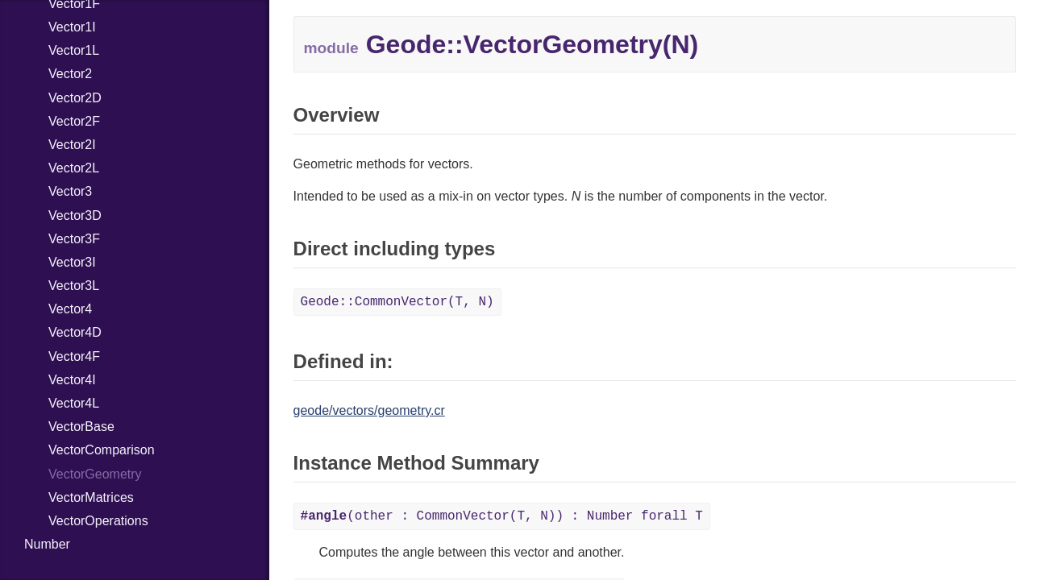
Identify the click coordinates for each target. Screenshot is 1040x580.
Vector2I (72, 144)
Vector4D (75, 332)
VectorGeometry (95, 474)
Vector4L (73, 403)
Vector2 (70, 74)
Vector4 (70, 309)
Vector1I (72, 27)
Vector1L (73, 50)
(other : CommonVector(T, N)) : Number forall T (502, 516)
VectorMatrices (91, 497)
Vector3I (72, 262)
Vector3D (75, 215)
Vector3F (74, 239)
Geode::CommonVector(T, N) (397, 302)
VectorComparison (101, 450)
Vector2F (74, 121)
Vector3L (73, 285)
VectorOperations (98, 521)
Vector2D (75, 98)
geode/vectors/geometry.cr (369, 410)
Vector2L (73, 168)
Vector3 (70, 191)
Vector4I (72, 380)
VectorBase (81, 426)
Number (47, 544)
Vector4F (74, 356)
